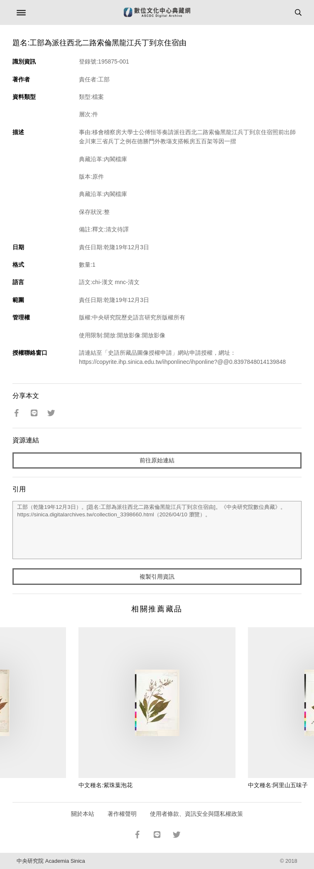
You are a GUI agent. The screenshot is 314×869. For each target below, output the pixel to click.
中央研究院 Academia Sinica (51, 861)
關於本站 (82, 813)
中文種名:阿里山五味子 (278, 785)
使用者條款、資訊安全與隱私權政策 (196, 813)
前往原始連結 (157, 460)
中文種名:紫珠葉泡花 (105, 785)
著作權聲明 (122, 813)
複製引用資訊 (157, 576)
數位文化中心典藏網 (157, 12)
